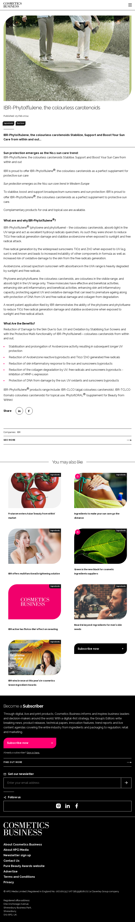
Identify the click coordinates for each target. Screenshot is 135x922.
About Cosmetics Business (23, 844)
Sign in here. (33, 752)
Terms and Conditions (19, 876)
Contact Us (12, 860)
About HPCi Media (16, 849)
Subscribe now (88, 648)
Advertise (11, 871)
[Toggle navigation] (130, 5)
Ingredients (8, 123)
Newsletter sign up (17, 855)
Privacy (9, 882)
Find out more (13, 762)
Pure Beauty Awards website (24, 866)
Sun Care (20, 123)
